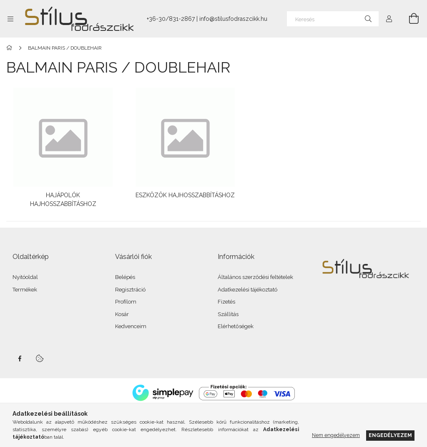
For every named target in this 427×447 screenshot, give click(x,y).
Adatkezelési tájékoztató (247, 287)
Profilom (125, 300)
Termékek (25, 287)
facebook (20, 356)
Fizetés (226, 300)
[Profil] (389, 18)
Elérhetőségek (236, 324)
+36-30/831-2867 (171, 18)
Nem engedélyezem (336, 435)
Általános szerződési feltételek (255, 275)
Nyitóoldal (25, 275)
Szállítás (228, 312)
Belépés (125, 275)
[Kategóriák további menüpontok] (10, 18)
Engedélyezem (390, 435)
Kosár (122, 312)
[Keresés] (333, 18)
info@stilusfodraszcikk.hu (233, 18)
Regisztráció (130, 287)
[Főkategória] (10, 48)
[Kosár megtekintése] (409, 18)
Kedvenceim (130, 324)
